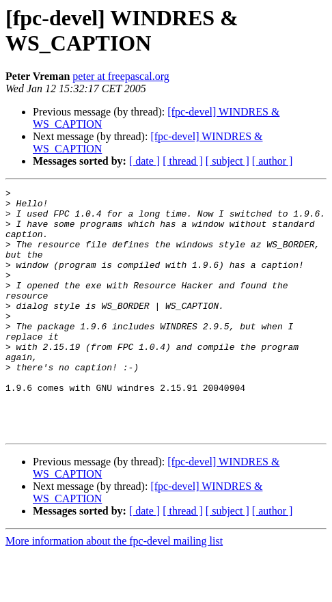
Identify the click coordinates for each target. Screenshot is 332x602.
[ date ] (144, 161)
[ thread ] (183, 161)
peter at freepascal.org (120, 76)
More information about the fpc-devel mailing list (114, 590)
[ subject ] (227, 161)
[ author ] (272, 161)
